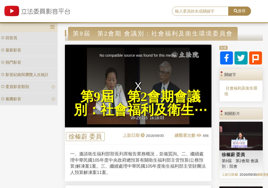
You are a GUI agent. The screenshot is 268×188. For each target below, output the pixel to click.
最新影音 (11, 50)
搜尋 (239, 11)
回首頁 (9, 38)
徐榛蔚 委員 (85, 136)
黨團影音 (11, 99)
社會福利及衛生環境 (240, 91)
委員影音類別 (15, 86)
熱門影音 (11, 62)
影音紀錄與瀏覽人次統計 (25, 74)
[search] (200, 11)
